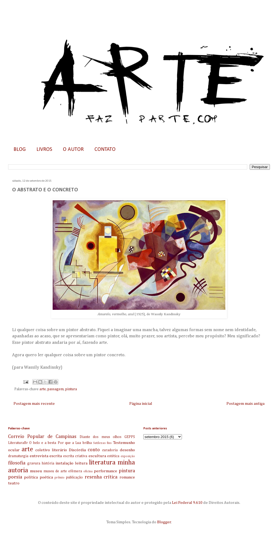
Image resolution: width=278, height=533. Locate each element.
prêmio (60, 477)
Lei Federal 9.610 (186, 503)
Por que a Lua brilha (75, 443)
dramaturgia (18, 456)
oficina (88, 471)
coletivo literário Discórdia (60, 450)
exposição (128, 456)
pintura (71, 389)
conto (94, 449)
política (31, 477)
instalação (64, 463)
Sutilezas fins (102, 443)
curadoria (110, 450)
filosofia (16, 463)
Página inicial (140, 404)
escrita (55, 456)
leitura (81, 463)
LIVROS (44, 149)
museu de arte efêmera (62, 471)
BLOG (19, 149)
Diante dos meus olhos (100, 437)
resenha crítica (101, 477)
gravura (33, 463)
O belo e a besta (42, 443)
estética (113, 456)
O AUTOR (73, 149)
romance (127, 477)
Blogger (164, 522)
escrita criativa (75, 456)
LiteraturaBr (18, 443)
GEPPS (129, 437)
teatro (13, 483)
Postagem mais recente (34, 404)
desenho (127, 450)
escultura (97, 456)
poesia (15, 477)
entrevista (39, 456)
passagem (56, 389)
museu (36, 471)
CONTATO (105, 149)
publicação (74, 477)
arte (42, 389)
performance (105, 471)
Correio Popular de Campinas (42, 436)
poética (46, 477)
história (48, 463)
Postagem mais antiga (245, 404)
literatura (102, 462)
